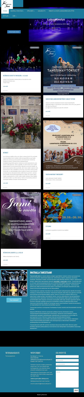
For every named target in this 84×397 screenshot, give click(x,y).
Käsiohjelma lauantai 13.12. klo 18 (13, 252)
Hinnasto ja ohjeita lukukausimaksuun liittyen (61, 11)
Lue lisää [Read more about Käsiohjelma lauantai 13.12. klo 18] (5, 260)
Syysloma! (48, 226)
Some (14, 16)
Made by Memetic (42, 395)
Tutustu (56, 29)
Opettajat (6, 16)
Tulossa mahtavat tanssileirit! (54, 174)
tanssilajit (56, 281)
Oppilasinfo (31, 11)
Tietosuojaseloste (10, 356)
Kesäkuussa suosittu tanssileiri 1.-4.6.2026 (15, 76)
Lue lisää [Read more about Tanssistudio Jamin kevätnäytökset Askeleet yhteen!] (48, 111)
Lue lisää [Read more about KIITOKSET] (5, 183)
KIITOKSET (5, 152)
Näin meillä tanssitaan (17, 11)
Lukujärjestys (41, 11)
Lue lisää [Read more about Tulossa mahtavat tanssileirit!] (48, 183)
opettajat (64, 281)
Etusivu (5, 11)
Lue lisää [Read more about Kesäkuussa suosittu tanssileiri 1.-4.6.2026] (5, 86)
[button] (30, 24)
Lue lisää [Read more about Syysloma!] (48, 234)
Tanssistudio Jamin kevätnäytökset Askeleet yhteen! (60, 99)
